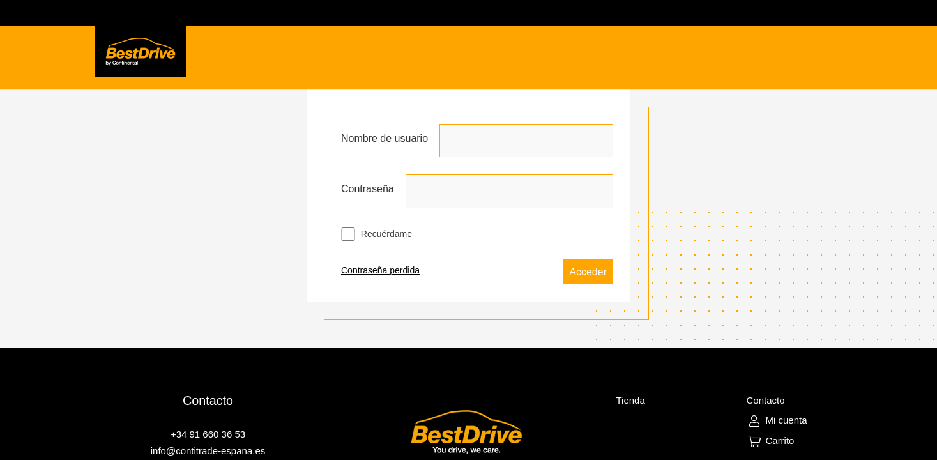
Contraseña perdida (380, 270)
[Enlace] (141, 51)
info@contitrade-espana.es (208, 450)
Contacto (765, 400)
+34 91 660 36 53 (208, 434)
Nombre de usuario (384, 138)
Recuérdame (376, 234)
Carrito (779, 440)
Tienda (630, 400)
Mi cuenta (786, 420)
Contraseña (367, 188)
